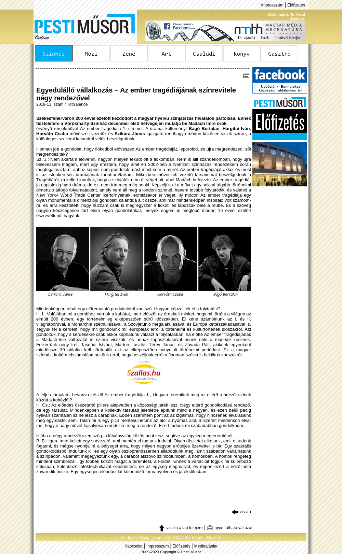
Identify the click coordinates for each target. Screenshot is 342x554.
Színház (128, 537)
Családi (181, 537)
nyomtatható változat (229, 527)
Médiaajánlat (206, 546)
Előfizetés (296, 5)
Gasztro (214, 537)
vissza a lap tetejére (180, 527)
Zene (156, 537)
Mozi (144, 537)
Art (167, 537)
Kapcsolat (133, 546)
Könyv (197, 537)
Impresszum (272, 5)
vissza (241, 511)
